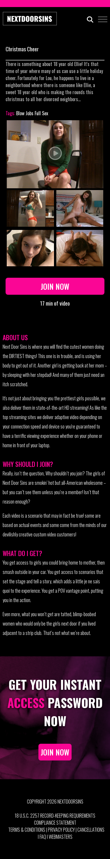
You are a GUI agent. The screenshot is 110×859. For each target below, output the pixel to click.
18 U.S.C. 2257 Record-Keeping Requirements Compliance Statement (55, 819)
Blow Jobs (24, 113)
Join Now (55, 286)
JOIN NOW (55, 752)
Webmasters (60, 836)
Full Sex (41, 113)
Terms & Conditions (26, 829)
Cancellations (90, 829)
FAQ (43, 836)
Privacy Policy (61, 829)
